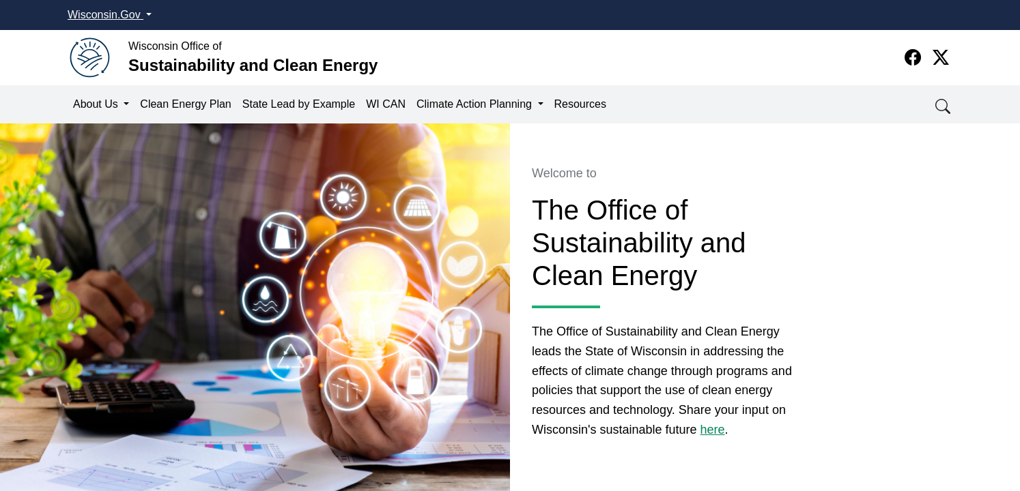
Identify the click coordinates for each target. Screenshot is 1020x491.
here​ (712, 429)
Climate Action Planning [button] (475, 104)
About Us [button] (97, 104)
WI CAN (386, 104)
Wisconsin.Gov (105, 14)
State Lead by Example (298, 104)
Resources (580, 104)
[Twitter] (941, 57)
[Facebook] (915, 57)
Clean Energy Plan (185, 104)
